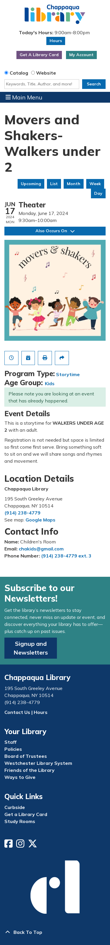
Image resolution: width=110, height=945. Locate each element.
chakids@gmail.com (41, 549)
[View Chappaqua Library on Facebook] (9, 845)
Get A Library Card (39, 54)
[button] (54, 32)
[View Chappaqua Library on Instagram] (21, 845)
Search (94, 84)
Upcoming (31, 183)
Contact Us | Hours (26, 712)
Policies (13, 749)
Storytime (68, 374)
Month (73, 183)
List (54, 183)
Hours (56, 40)
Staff (10, 742)
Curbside (14, 807)
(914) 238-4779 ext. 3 (66, 556)
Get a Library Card (25, 814)
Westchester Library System (38, 763)
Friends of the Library (29, 770)
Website (46, 73)
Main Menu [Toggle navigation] (24, 97)
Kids (50, 383)
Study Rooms (19, 821)
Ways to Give (19, 777)
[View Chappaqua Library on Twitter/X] (33, 845)
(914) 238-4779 (22, 513)
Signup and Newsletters (30, 648)
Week (95, 183)
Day (98, 193)
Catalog (19, 73)
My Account (81, 54)
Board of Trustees (25, 756)
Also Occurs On (55, 230)
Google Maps (40, 520)
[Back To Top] (55, 932)
